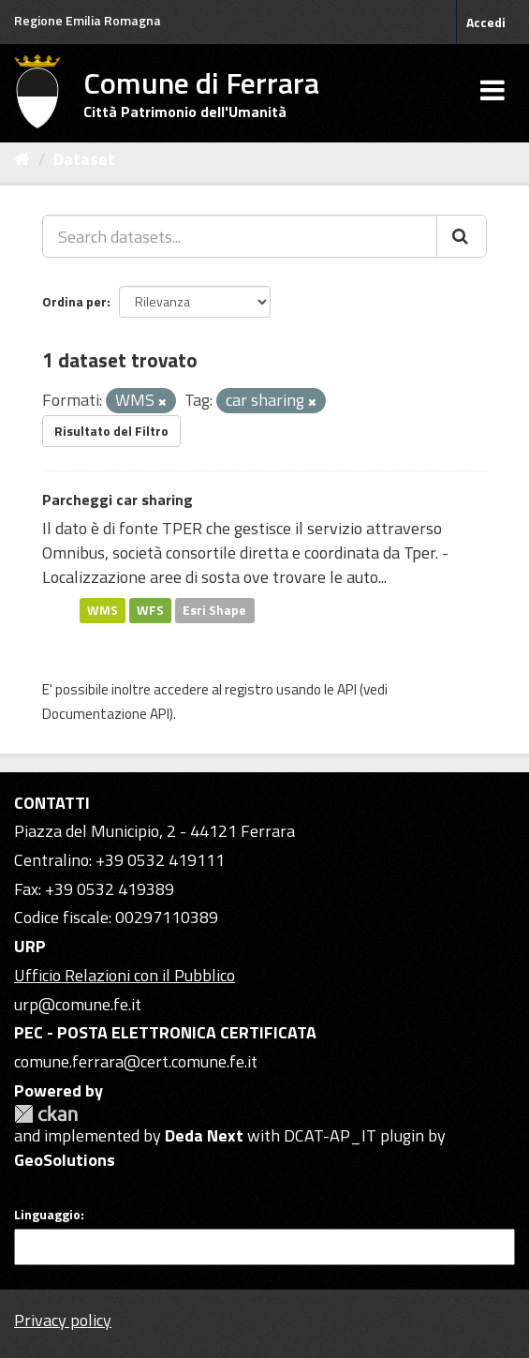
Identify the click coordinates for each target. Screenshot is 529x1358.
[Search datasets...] (239, 236)
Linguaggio (47, 1214)
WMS (102, 610)
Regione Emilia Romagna (87, 20)
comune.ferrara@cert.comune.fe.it (135, 1061)
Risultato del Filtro (111, 430)
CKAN (46, 1114)
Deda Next (204, 1135)
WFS (150, 610)
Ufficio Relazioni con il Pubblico (124, 975)
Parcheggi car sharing (117, 499)
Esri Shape (214, 610)
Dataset (84, 159)
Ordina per (74, 301)
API (347, 689)
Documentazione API (105, 713)
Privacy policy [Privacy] (62, 1320)
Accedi (486, 22)
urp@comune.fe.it (77, 1004)
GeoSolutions (64, 1159)
